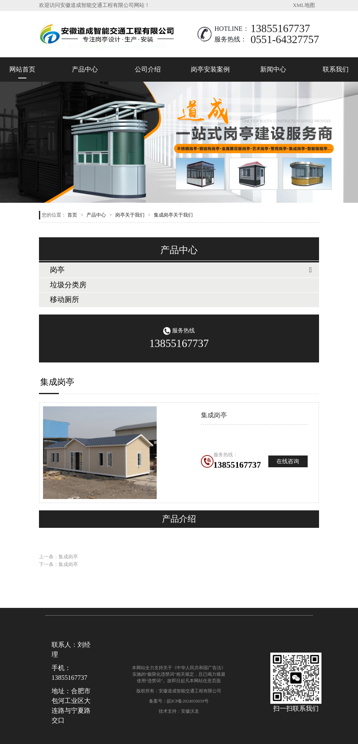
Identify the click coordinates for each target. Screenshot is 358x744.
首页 (72, 215)
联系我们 (336, 69)
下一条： (58, 564)
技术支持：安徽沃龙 (179, 711)
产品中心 (85, 69)
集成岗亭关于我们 (173, 215)
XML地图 (304, 5)
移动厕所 (64, 299)
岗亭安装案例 (210, 69)
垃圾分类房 (68, 285)
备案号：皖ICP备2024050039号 (179, 700)
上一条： (58, 557)
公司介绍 (148, 69)
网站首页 (22, 69)
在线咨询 (287, 461)
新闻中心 (273, 69)
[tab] (179, 270)
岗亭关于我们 (129, 215)
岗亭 (57, 270)
